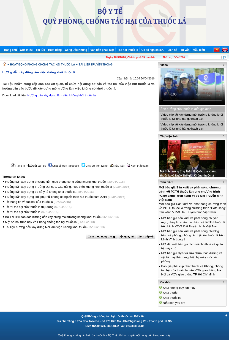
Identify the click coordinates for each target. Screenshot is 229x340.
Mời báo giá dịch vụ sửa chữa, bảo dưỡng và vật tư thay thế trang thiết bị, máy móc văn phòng (191, 257)
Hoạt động (55, 50)
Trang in (18, 165)
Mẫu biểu (199, 50)
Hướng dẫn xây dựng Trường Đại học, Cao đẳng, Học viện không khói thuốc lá (58, 186)
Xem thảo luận (138, 165)
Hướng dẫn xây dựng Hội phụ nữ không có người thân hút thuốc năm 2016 (56, 197)
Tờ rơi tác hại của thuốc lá (23, 212)
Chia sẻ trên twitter (95, 165)
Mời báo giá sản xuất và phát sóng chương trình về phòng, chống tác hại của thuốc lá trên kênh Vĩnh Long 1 (192, 235)
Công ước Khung (76, 50)
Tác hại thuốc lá (127, 50)
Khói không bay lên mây (179, 287)
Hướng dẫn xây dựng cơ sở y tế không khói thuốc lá (40, 191)
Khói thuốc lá (172, 297)
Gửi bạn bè (36, 165)
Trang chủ (10, 50)
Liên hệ (172, 50)
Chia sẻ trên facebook (63, 165)
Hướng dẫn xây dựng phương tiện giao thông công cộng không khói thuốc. (55, 181)
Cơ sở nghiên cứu (152, 50)
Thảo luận (117, 165)
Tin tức (40, 50)
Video (164, 65)
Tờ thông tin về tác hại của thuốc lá (29, 202)
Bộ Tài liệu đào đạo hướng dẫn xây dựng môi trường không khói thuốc (53, 217)
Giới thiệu (26, 50)
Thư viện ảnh (168, 136)
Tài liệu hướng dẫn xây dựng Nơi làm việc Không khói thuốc (46, 227)
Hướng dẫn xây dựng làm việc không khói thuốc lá (61, 95)
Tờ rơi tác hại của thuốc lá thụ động (29, 207)
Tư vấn (185, 50)
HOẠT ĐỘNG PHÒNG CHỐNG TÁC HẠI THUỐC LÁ (42, 64)
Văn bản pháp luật (102, 50)
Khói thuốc (170, 292)
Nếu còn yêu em (174, 303)
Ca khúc (165, 282)
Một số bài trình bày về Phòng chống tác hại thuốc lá (41, 222)
